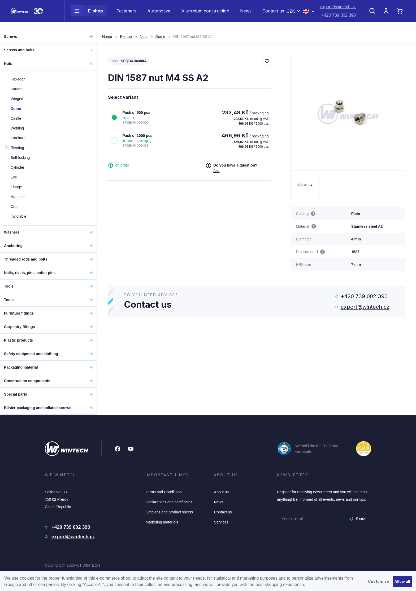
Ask (216, 171)
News (246, 14)
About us (221, 492)
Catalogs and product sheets (169, 512)
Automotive (158, 14)
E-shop (87, 14)
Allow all (402, 581)
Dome (160, 36)
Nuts (144, 36)
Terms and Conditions (163, 492)
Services (221, 522)
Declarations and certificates (169, 502)
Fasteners (126, 14)
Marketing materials (162, 522)
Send (357, 519)
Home (107, 36)
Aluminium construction (205, 14)
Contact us (273, 14)
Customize (378, 581)
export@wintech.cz (338, 10)
